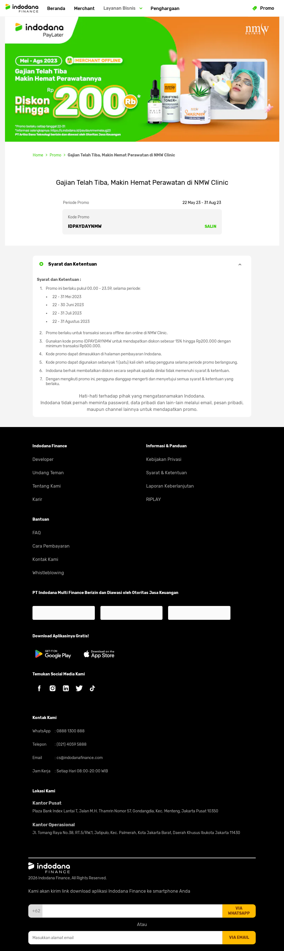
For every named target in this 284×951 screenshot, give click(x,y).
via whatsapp (239, 911)
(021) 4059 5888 (71, 744)
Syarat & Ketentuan (166, 472)
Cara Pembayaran (51, 546)
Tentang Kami (46, 486)
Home (38, 155)
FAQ (36, 532)
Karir (37, 499)
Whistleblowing (48, 572)
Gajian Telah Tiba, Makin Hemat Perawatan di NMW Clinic (121, 155)
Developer (43, 459)
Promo (55, 155)
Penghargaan (165, 8)
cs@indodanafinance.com (79, 757)
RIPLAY (153, 499)
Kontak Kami (45, 559)
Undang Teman (48, 472)
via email (239, 937)
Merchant (84, 8)
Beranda (56, 8)
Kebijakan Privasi (163, 459)
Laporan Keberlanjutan (170, 486)
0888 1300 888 (70, 731)
